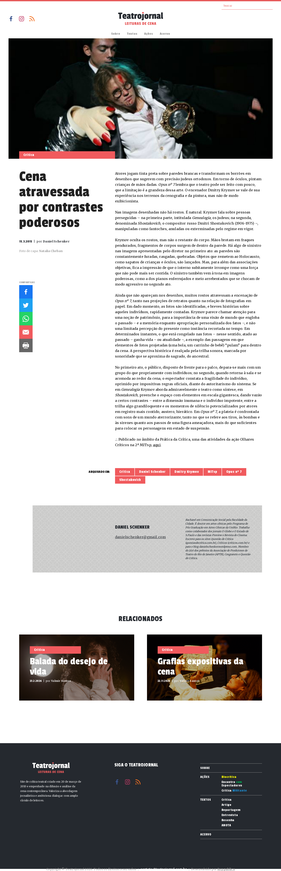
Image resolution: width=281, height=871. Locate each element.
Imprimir (26, 345)
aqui (157, 445)
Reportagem (231, 810)
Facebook (11, 18)
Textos (132, 34)
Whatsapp (26, 318)
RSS (32, 18)
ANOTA (226, 825)
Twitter (26, 305)
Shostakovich (130, 480)
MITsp (212, 472)
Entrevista (230, 815)
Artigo (226, 805)
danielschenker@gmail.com (140, 537)
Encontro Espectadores (232, 783)
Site (118, 550)
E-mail (26, 332)
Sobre (115, 34)
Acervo (165, 34)
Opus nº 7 (234, 472)
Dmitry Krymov (186, 472)
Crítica (124, 472)
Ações (148, 34)
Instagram (21, 18)
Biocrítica (229, 777)
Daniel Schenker (152, 472)
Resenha (228, 820)
